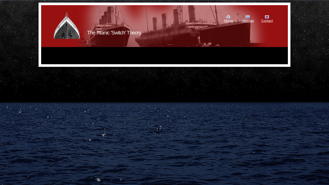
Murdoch (67, 25)
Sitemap (248, 21)
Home (228, 21)
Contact (267, 21)
